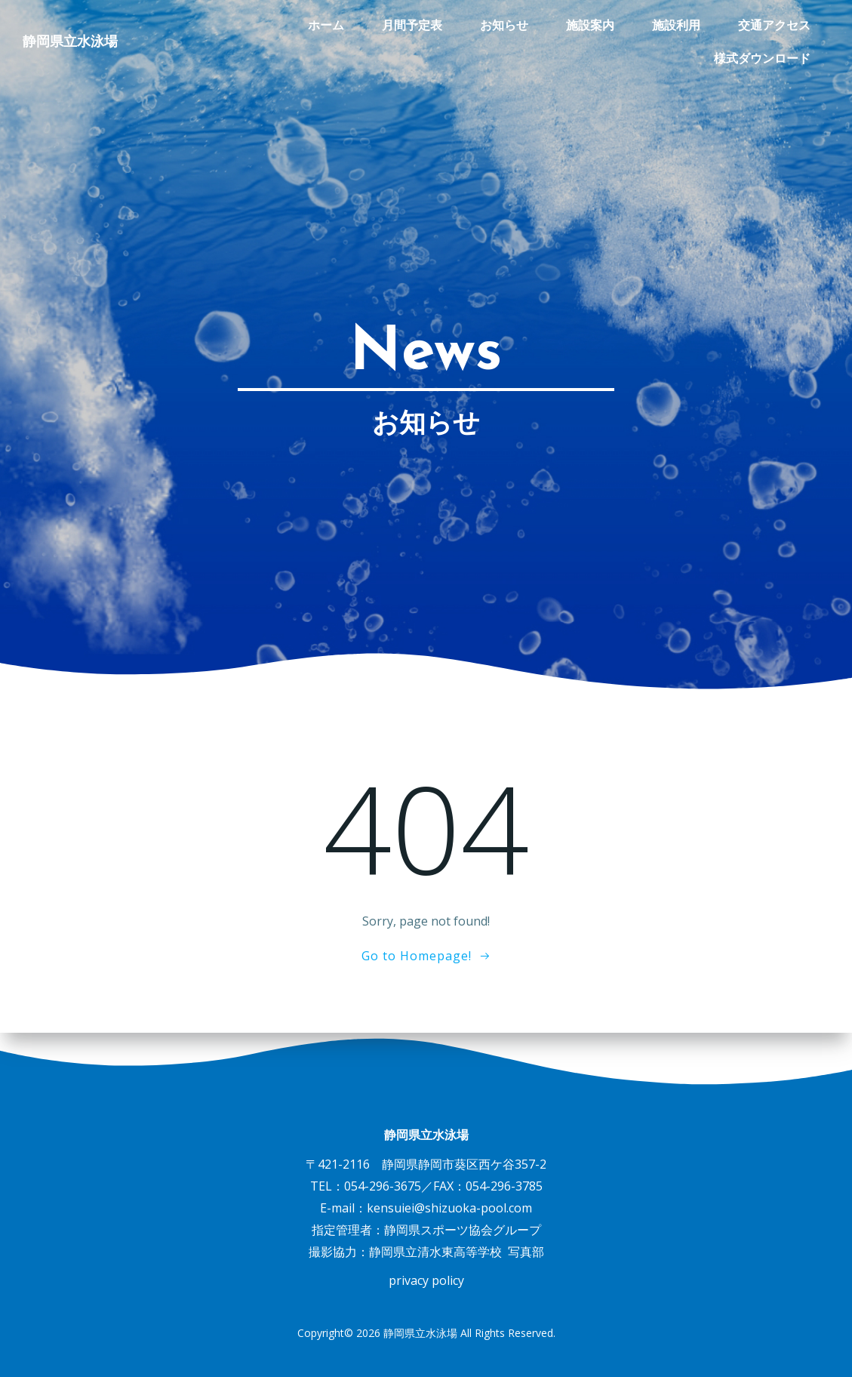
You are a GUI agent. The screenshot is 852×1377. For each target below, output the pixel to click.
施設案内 (591, 24)
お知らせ (505, 24)
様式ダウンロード (763, 57)
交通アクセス (776, 24)
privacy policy (426, 1280)
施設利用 (678, 24)
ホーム (327, 24)
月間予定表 (413, 24)
